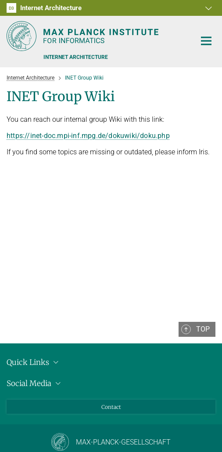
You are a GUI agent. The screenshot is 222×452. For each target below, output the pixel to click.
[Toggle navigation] (206, 41)
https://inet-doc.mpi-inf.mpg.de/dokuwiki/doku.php (88, 135)
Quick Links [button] (34, 362)
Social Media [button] (35, 383)
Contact (111, 407)
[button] (207, 8)
